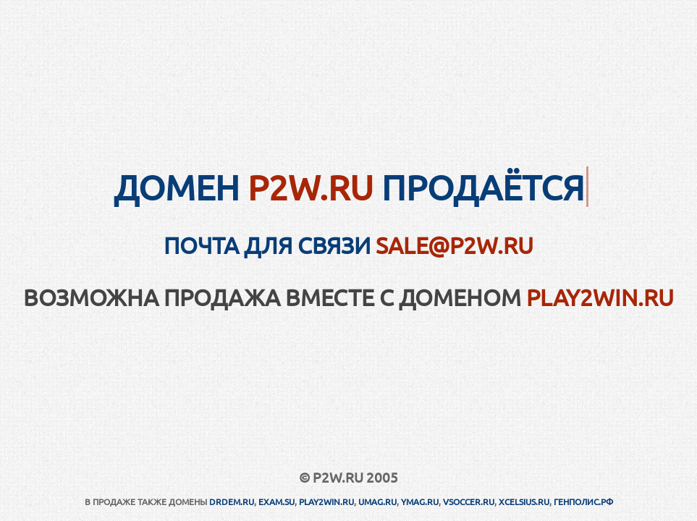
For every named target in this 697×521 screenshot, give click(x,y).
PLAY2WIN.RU (600, 297)
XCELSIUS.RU (524, 501)
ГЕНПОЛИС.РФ (583, 501)
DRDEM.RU (231, 501)
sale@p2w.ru (454, 245)
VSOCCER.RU (468, 501)
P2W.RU (310, 186)
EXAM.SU (276, 501)
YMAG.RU (420, 501)
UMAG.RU (377, 501)
